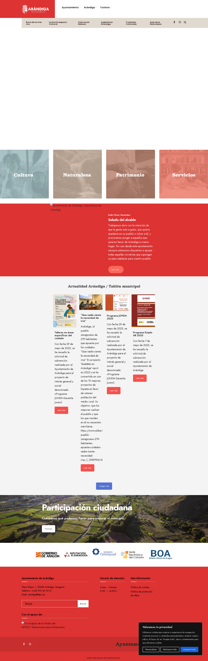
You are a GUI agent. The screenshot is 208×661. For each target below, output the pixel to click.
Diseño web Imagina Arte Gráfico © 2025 (103, 658)
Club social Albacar (83, 23)
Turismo (105, 7)
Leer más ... (116, 269)
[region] (170, 638)
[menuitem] (72, 7)
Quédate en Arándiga (107, 23)
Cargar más (104, 486)
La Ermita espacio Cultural (58, 23)
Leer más (61, 410)
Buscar (83, 603)
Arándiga (89, 7)
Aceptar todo (189, 649)
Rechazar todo (170, 649)
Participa (48, 528)
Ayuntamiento (70, 7)
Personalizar (151, 649)
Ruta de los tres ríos (34, 23)
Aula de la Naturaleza (155, 23)
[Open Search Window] (185, 22)
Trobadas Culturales (131, 23)
